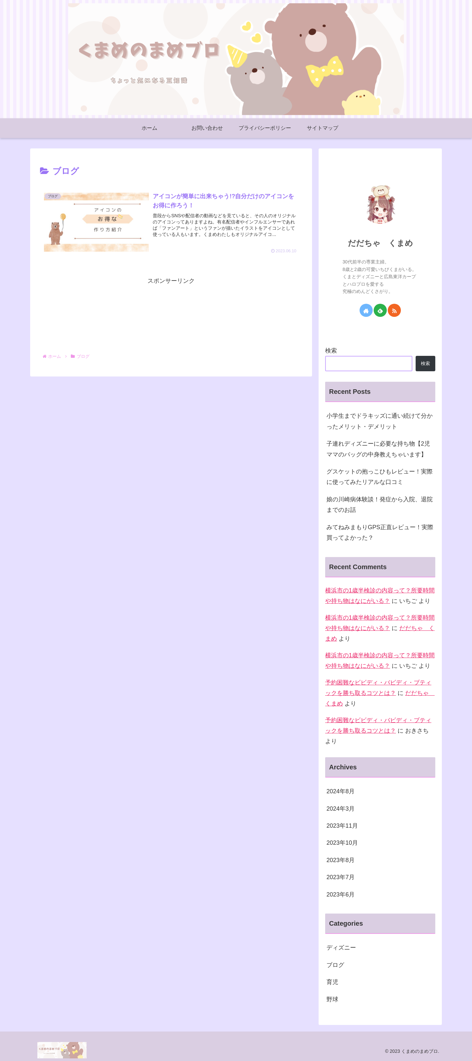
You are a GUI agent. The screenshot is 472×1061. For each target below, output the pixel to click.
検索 (331, 350)
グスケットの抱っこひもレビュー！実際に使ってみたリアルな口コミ (379, 476)
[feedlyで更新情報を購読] (380, 310)
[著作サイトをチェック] (366, 310)
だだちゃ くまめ (380, 243)
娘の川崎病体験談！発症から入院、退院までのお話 (379, 504)
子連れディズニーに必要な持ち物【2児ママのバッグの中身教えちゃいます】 (378, 448)
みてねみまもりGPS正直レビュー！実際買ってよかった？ (379, 532)
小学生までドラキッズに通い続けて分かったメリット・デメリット (379, 421)
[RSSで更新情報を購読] (394, 310)
